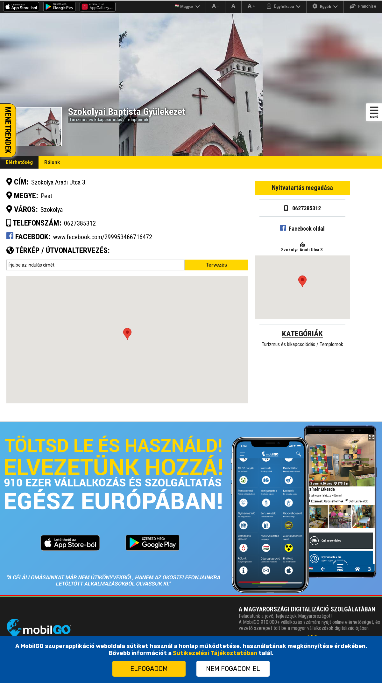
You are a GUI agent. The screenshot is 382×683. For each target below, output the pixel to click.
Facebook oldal (302, 228)
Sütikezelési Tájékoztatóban (215, 653)
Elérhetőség (19, 162)
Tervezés (216, 265)
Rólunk (52, 162)
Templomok (137, 119)
